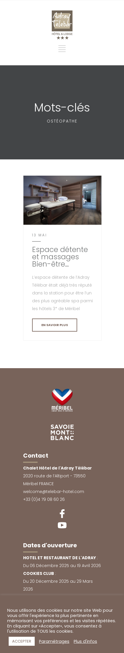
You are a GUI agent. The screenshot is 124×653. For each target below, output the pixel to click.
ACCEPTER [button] (21, 641)
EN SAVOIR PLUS (54, 325)
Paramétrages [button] (54, 641)
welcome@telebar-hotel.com (53, 491)
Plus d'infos (85, 641)
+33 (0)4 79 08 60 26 (44, 499)
